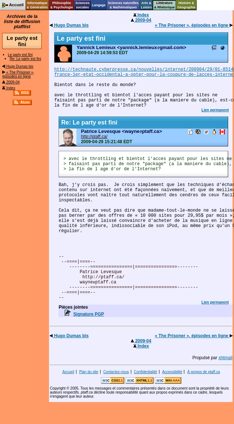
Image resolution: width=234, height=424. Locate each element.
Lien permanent (215, 110)
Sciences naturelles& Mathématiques (123, 5)
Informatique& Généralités (37, 5)
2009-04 (10, 82)
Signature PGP (88, 314)
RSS (25, 93)
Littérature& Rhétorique (164, 5)
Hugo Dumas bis (17, 66)
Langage (98, 5)
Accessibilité (172, 372)
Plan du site (88, 372)
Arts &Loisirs (146, 5)
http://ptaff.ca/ (94, 136)
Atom (25, 102)
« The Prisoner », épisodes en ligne (18, 74)
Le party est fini (20, 55)
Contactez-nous (116, 372)
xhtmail (226, 357)
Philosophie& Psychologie (61, 5)
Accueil (68, 372)
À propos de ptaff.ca (203, 372)
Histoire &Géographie (186, 5)
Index (8, 88)
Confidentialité (145, 372)
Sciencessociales (82, 5)
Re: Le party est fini (25, 59)
